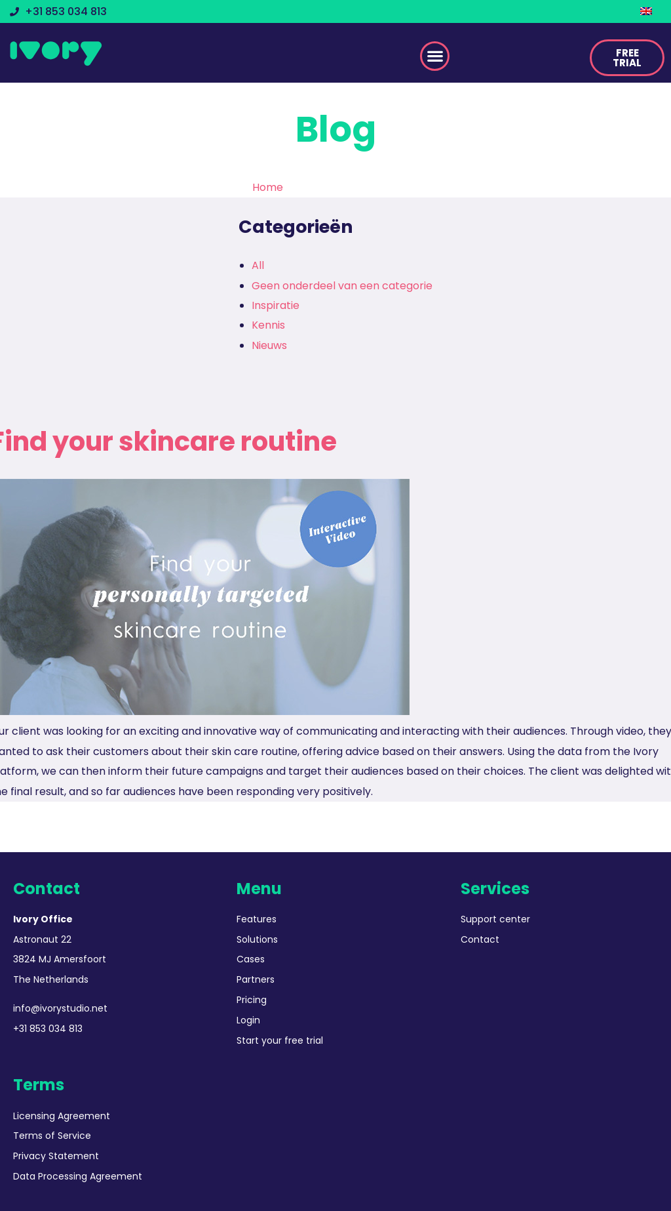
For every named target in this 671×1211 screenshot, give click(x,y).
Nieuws (269, 345)
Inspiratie (275, 305)
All (258, 265)
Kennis (268, 325)
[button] (435, 56)
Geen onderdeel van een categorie (342, 285)
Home (267, 187)
